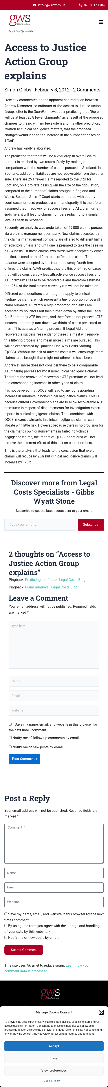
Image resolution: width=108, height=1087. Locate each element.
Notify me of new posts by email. (38, 747)
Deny (54, 1058)
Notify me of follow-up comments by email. (46, 738)
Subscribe (90, 524)
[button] (101, 1012)
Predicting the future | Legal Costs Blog (55, 580)
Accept (54, 1046)
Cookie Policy (52, 1080)
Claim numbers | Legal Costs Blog (51, 587)
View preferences (54, 1070)
